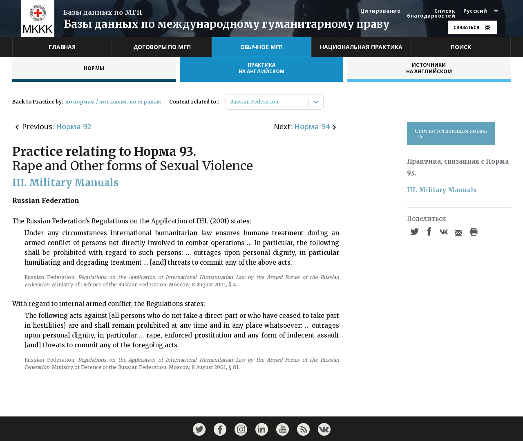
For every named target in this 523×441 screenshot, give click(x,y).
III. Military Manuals (441, 190)
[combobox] (230, 101)
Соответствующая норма (451, 133)
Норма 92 (73, 126)
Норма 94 (311, 126)
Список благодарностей (431, 13)
